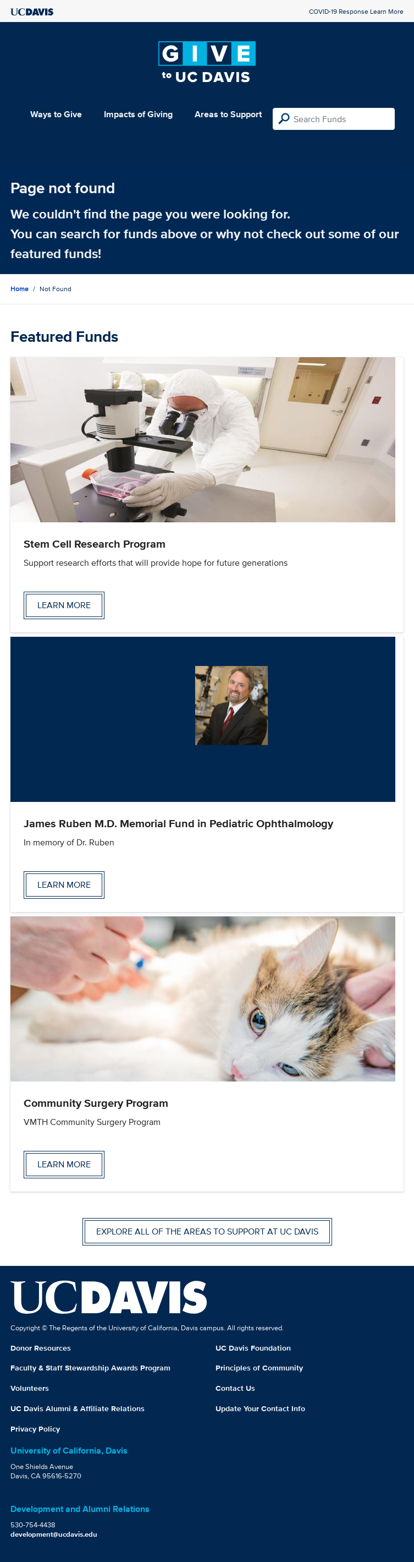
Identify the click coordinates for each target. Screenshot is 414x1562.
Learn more (64, 605)
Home (19, 288)
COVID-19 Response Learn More (356, 11)
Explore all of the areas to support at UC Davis (207, 1231)
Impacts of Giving (138, 114)
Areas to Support (228, 114)
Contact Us (235, 1388)
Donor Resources (40, 1347)
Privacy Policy (35, 1428)
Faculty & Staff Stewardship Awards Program (90, 1367)
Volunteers (29, 1388)
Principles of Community (259, 1367)
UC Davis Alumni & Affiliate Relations (77, 1408)
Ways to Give (56, 114)
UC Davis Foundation (253, 1347)
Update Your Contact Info (260, 1408)
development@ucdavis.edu (53, 1534)
